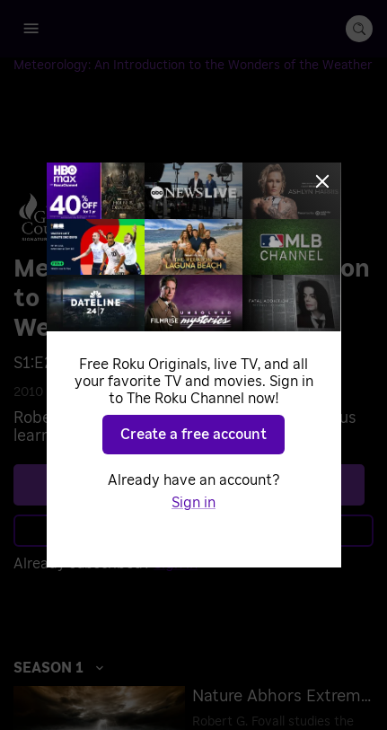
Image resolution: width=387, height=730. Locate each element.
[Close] (322, 181)
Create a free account (193, 434)
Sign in (193, 503)
